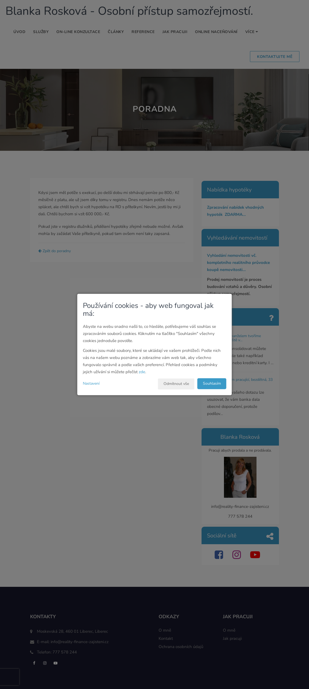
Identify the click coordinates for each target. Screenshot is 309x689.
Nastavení (91, 383)
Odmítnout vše (176, 384)
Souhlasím (212, 383)
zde (142, 372)
